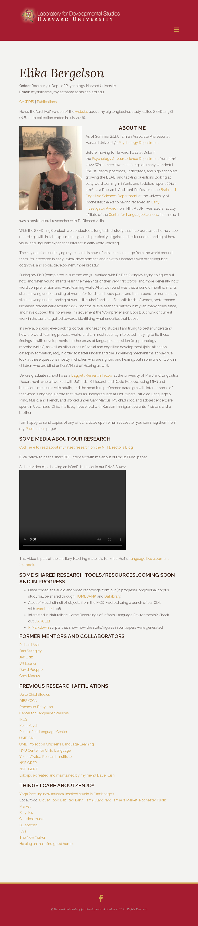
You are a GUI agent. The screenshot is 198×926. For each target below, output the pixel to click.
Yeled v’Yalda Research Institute (45, 757)
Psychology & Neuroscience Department (125, 159)
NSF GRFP (28, 763)
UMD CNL (27, 738)
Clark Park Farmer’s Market (115, 800)
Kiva (22, 831)
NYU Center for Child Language (45, 750)
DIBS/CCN (28, 701)
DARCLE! (42, 621)
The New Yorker (32, 837)
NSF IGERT (28, 769)
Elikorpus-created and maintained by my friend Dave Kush (67, 775)
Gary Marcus (29, 676)
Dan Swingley (30, 651)
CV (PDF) (26, 102)
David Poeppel (31, 670)
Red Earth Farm (80, 800)
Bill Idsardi (27, 663)
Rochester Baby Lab (36, 707)
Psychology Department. (138, 143)
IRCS (23, 719)
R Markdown (38, 627)
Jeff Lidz (26, 657)
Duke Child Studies (34, 694)
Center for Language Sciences (133, 215)
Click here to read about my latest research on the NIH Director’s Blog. (76, 447)
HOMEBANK (85, 596)
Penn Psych (28, 725)
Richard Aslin (29, 645)
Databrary (112, 596)
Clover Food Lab (53, 800)
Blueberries (28, 825)
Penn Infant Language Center (43, 732)
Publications (47, 102)
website (81, 111)
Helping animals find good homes (46, 844)
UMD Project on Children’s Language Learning (56, 744)
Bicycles (26, 813)
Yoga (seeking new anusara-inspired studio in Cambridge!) (66, 794)
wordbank (44, 609)
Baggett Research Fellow (92, 375)
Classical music (31, 819)
